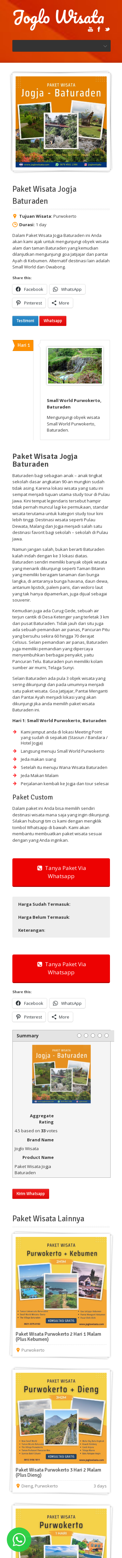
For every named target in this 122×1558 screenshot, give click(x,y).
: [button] (44, 917)
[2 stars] (86, 1035)
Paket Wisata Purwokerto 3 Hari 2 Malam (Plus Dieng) (58, 1472)
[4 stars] (100, 1035)
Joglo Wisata (58, 17)
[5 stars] (106, 1035)
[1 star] (79, 1035)
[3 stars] (93, 1035)
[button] (60, 904)
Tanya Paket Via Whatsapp (61, 872)
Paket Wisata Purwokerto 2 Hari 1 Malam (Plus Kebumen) (58, 1337)
